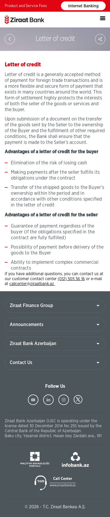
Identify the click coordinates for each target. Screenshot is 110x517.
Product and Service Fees (26, 6)
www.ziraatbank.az (63, 485)
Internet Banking (83, 6)
